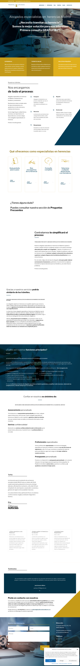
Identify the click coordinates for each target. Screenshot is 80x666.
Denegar (62, 660)
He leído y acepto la (18, 644)
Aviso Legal (70, 663)
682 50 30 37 (59, 645)
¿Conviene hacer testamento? (58, 532)
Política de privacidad (63, 663)
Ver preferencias (72, 660)
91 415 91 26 (59, 642)
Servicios (41, 5)
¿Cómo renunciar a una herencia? (15, 532)
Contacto (69, 5)
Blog (64, 5)
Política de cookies (55, 663)
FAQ (55, 5)
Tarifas (59, 5)
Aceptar (50, 660)
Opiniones (49, 5)
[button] (77, 649)
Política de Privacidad (23, 643)
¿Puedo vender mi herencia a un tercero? (40, 532)
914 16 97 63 (59, 639)
